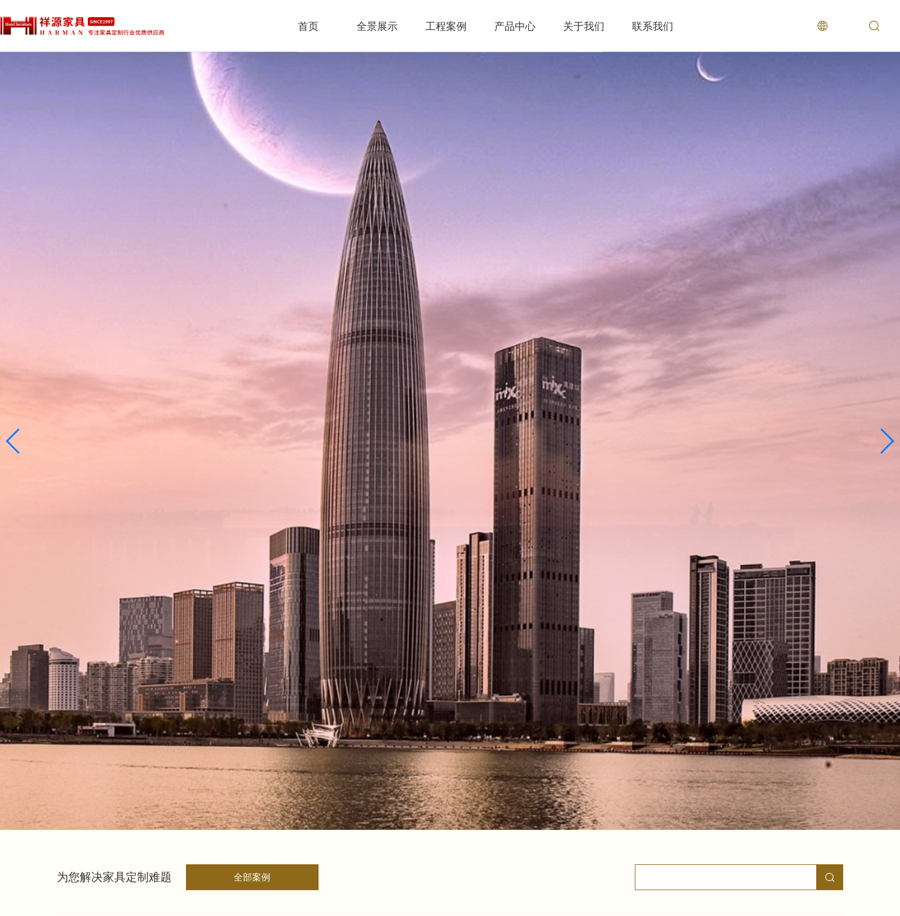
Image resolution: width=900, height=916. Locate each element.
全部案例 (252, 877)
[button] (13, 441)
